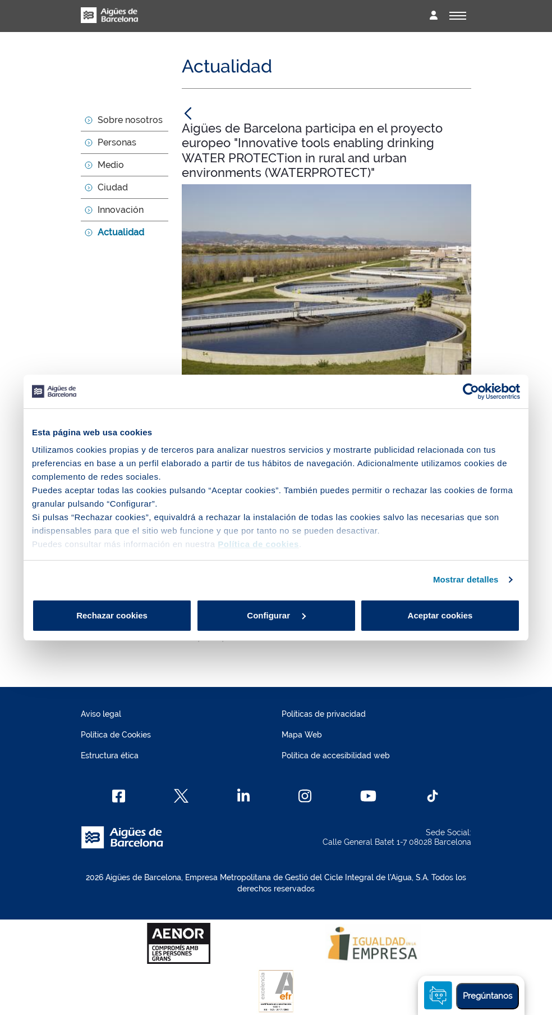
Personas (117, 142)
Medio (111, 165)
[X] (181, 796)
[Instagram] (304, 796)
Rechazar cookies (112, 615)
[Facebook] (118, 796)
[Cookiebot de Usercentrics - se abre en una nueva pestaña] (471, 391)
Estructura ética (110, 755)
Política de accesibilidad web (336, 755)
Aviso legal (101, 713)
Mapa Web (302, 734)
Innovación (121, 209)
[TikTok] (432, 796)
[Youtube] (368, 796)
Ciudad (113, 187)
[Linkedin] (243, 796)
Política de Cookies (116, 734)
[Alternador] (458, 15)
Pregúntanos (487, 996)
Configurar (276, 615)
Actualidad (121, 232)
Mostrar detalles (466, 579)
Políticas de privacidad (324, 713)
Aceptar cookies (440, 615)
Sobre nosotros (130, 120)
